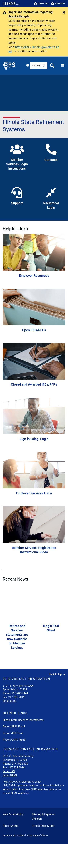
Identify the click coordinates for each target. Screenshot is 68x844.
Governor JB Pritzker (13, 835)
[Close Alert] (64, 13)
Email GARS (10, 775)
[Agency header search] (52, 65)
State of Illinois (40, 835)
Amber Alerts (10, 825)
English (36, 65)
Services (58, 3)
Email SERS (9, 700)
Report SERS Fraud (14, 726)
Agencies (41, 3)
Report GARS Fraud (14, 739)
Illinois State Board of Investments (23, 720)
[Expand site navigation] (62, 66)
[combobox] (38, 65)
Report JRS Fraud (13, 733)
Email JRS (9, 771)
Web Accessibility (13, 814)
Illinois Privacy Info (43, 825)
